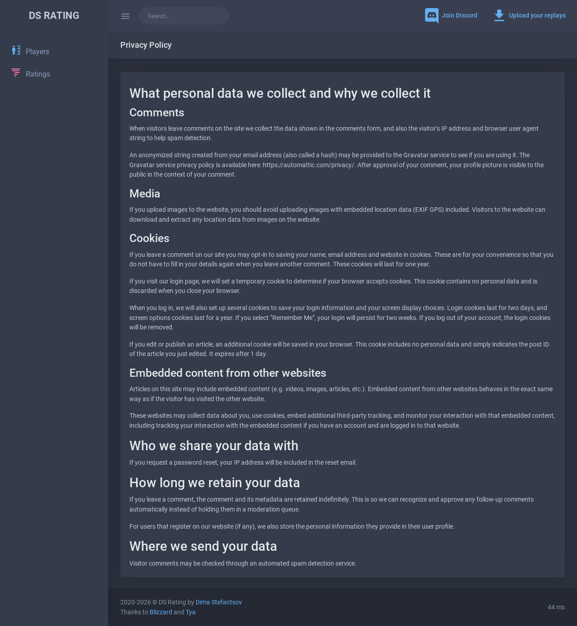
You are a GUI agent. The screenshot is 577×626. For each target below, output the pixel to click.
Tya (191, 612)
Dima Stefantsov (219, 602)
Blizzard (161, 612)
